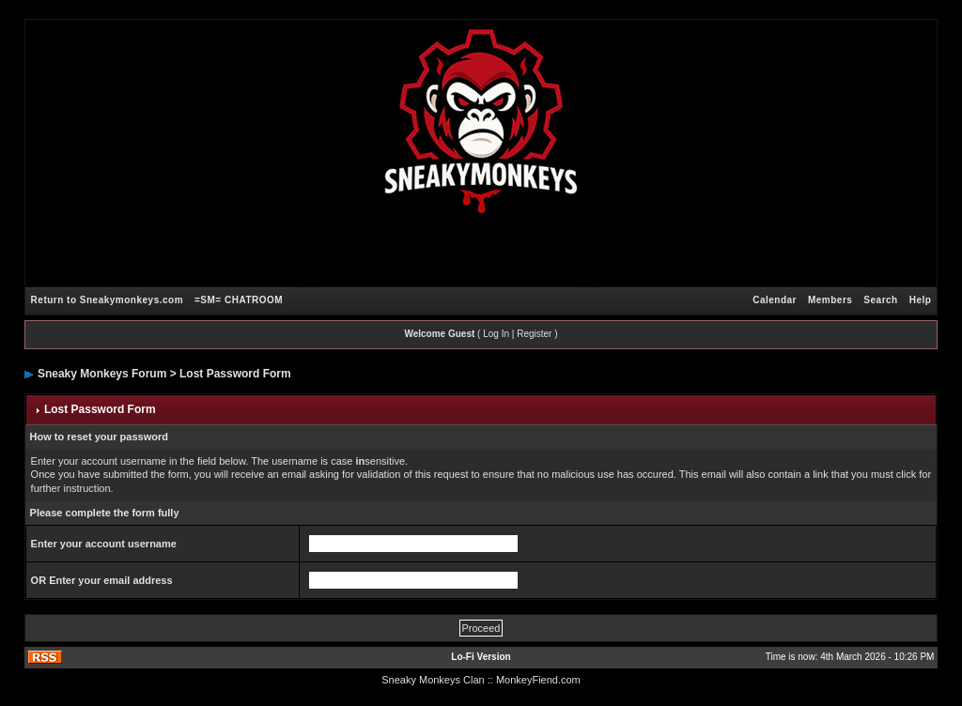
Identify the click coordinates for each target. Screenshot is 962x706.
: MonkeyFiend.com (535, 679)
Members (830, 300)
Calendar (775, 300)
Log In (496, 334)
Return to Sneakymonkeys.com (107, 300)
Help (920, 300)
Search (880, 300)
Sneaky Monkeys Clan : (435, 679)
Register (534, 334)
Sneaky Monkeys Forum (102, 373)
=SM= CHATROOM (238, 300)
